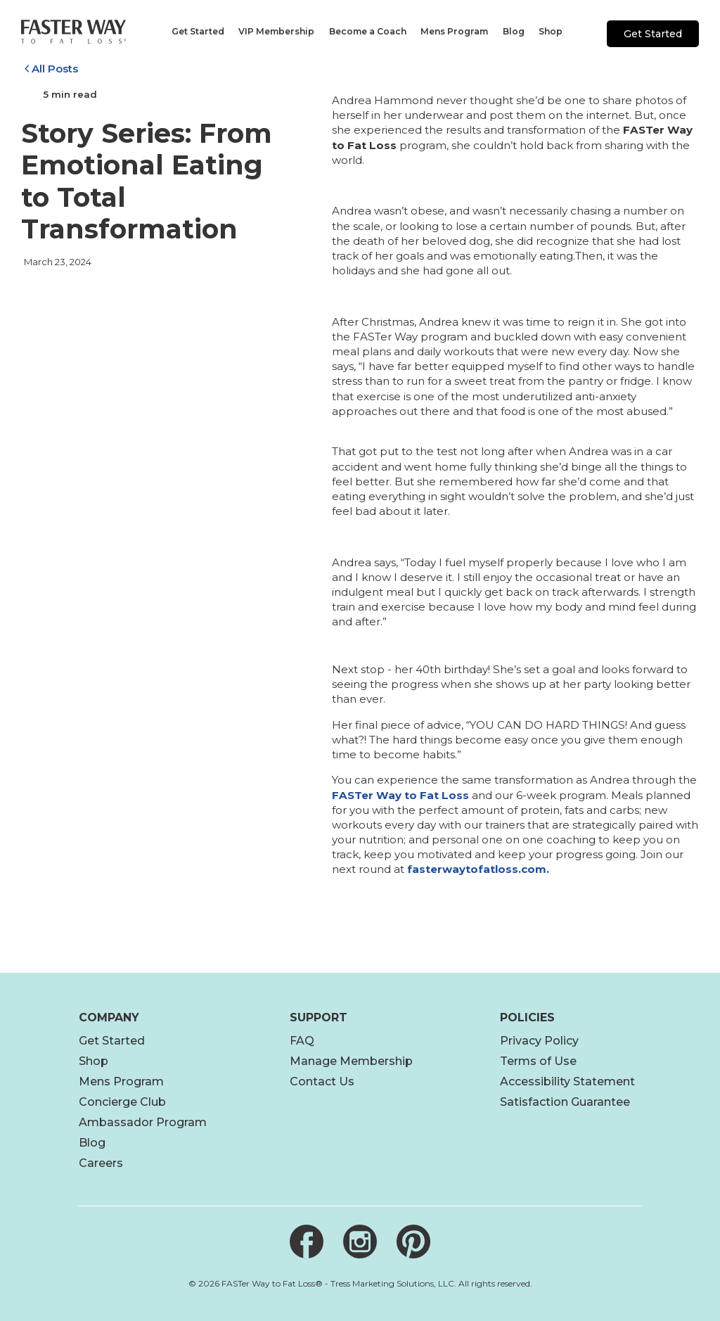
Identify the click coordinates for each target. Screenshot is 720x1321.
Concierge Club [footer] (122, 1102)
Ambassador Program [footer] (143, 1122)
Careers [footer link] (101, 1163)
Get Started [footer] (112, 1040)
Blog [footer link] (92, 1142)
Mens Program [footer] (121, 1081)
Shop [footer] (93, 1061)
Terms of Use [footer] (538, 1061)
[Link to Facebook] (306, 1241)
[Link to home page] (73, 32)
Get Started (653, 33)
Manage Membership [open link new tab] (351, 1061)
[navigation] (197, 32)
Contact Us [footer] (322, 1081)
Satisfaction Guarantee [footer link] (565, 1102)
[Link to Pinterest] (413, 1241)
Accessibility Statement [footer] (567, 1081)
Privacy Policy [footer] (539, 1040)
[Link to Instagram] (360, 1241)
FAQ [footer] (302, 1040)
